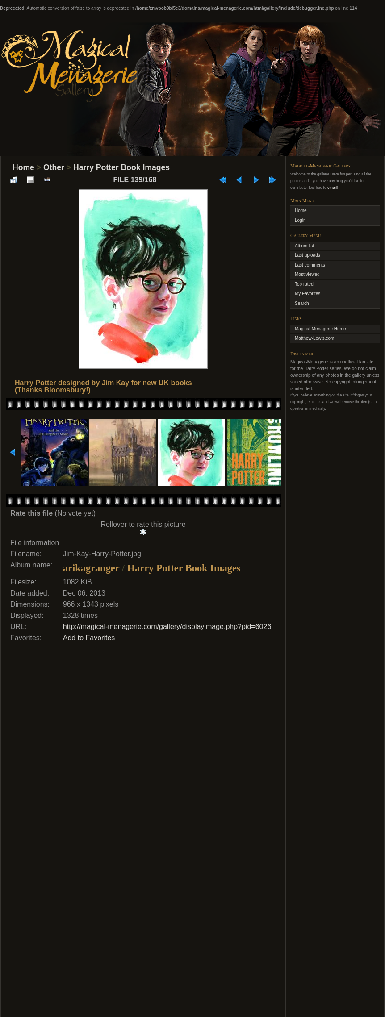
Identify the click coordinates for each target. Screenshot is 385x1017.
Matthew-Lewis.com (314, 338)
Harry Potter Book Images (121, 167)
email (332, 187)
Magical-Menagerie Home (320, 328)
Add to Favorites (89, 638)
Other (53, 167)
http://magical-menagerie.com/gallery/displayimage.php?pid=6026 (167, 626)
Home (23, 167)
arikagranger (91, 568)
